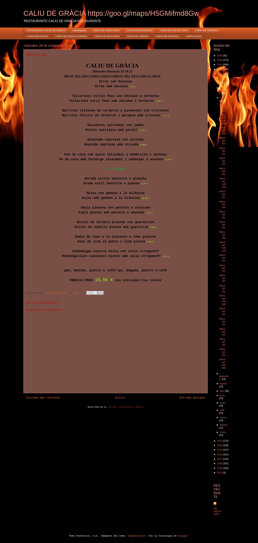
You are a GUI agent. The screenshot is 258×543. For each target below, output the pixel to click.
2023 (220, 69)
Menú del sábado (222, 119)
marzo (223, 417)
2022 (220, 73)
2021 (220, 440)
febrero (223, 424)
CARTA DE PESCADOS (107, 36)
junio (222, 395)
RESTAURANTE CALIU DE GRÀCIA (46, 30)
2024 (220, 64)
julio (222, 391)
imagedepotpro (137, 536)
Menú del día (222, 107)
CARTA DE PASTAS (37, 36)
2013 (220, 472)
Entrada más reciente (43, 397)
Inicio (120, 397)
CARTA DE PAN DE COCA (174, 30)
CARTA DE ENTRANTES (139, 30)
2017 (220, 459)
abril (222, 410)
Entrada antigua (192, 397)
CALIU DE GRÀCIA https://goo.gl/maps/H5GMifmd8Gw (111, 13)
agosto (223, 383)
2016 (220, 463)
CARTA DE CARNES (138, 36)
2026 (220, 55)
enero (223, 432)
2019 (220, 449)
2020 (220, 445)
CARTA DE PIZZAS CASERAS (71, 36)
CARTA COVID (194, 36)
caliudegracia (79, 30)
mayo (223, 402)
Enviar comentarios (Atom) (126, 407)
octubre (224, 98)
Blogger (183, 536)
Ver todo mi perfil (217, 511)
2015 (220, 468)
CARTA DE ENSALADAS (106, 30)
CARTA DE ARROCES (207, 30)
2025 (220, 60)
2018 (220, 454)
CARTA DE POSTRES (167, 36)
